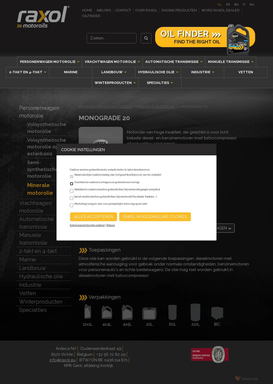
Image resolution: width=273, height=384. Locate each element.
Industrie (201, 72)
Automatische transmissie (172, 62)
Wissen (110, 225)
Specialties (158, 83)
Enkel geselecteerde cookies (87, 225)
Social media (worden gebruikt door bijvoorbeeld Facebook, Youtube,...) (115, 196)
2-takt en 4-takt (26, 72)
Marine (71, 72)
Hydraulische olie (156, 72)
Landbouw (112, 72)
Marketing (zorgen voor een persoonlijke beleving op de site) (110, 204)
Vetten (245, 72)
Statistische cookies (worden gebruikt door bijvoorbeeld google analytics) (117, 189)
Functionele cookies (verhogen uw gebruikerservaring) (106, 182)
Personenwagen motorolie (48, 62)
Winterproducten (114, 83)
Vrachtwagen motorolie (111, 62)
